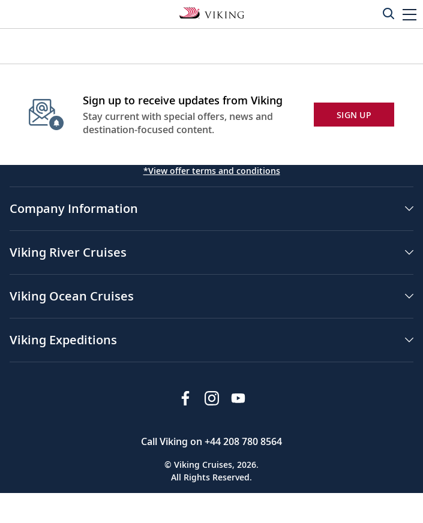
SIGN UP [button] (354, 115)
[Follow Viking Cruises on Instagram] (212, 398)
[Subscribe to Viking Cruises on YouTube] (238, 398)
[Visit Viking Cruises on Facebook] (185, 398)
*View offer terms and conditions (211, 170)
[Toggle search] (388, 13)
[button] (409, 14)
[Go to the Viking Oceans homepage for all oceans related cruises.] (211, 12)
